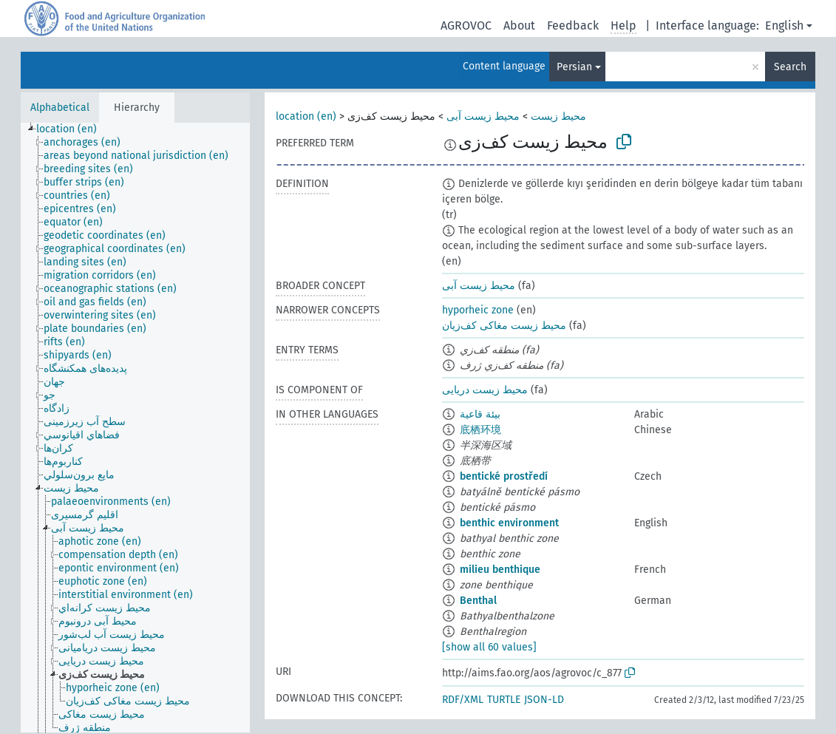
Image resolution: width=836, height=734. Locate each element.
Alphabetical (59, 107)
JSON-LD (544, 699)
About (519, 25)
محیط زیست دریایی (485, 390)
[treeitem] (72, 129)
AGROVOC (466, 25)
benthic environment (509, 523)
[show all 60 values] (489, 647)
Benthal (478, 600)
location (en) (306, 116)
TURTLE (503, 699)
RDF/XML (462, 699)
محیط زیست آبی (483, 116)
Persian (574, 67)
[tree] (135, 428)
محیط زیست (558, 116)
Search (790, 67)
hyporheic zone (478, 310)
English (784, 25)
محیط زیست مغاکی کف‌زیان (504, 325)
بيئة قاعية (480, 414)
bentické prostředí (504, 476)
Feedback (573, 25)
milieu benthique (500, 569)
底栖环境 (480, 430)
